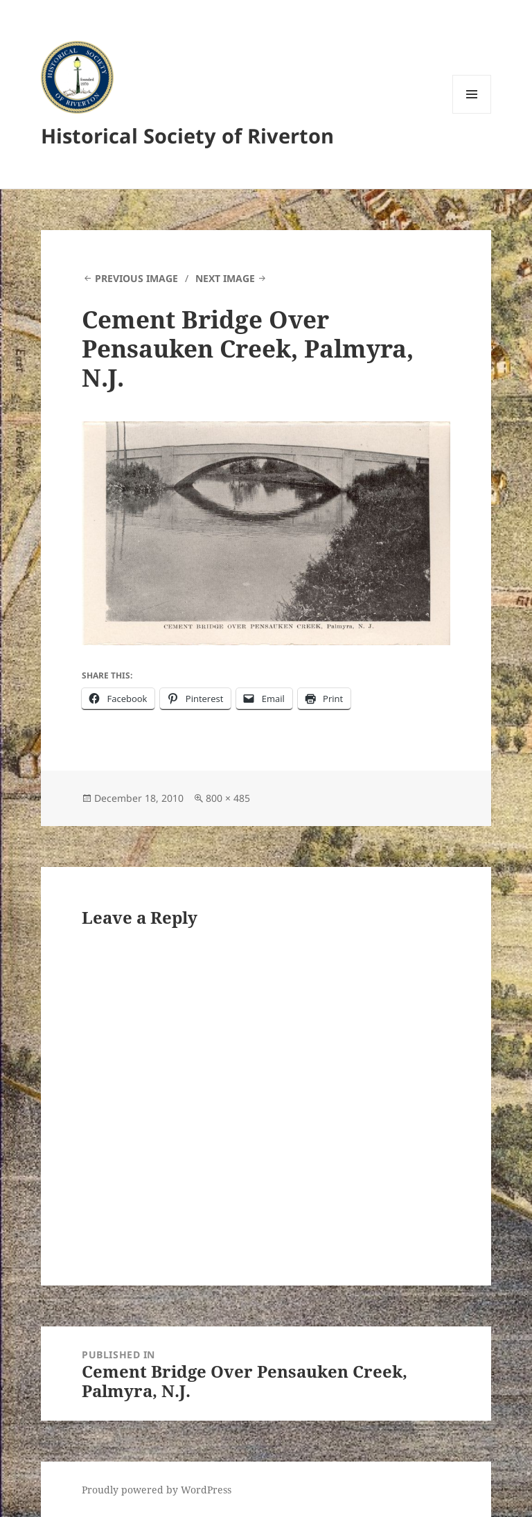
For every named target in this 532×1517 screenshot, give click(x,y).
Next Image (225, 278)
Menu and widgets (472, 113)
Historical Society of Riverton (187, 135)
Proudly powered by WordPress (156, 1489)
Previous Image (136, 278)
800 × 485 (228, 798)
